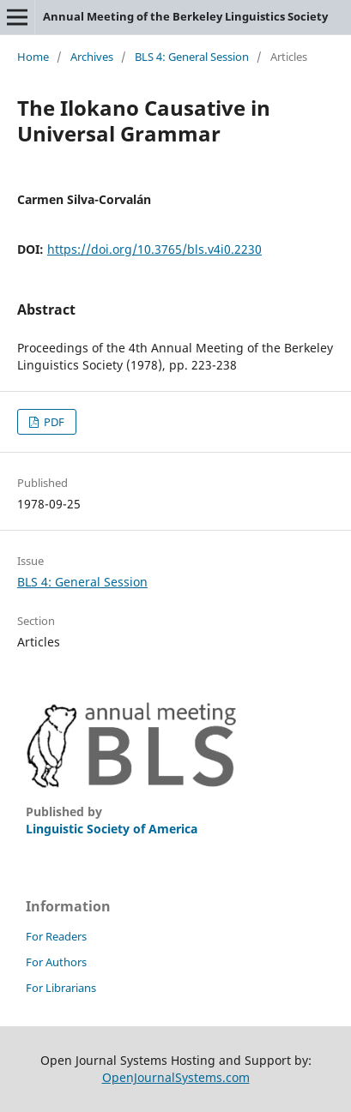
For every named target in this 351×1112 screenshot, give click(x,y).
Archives (91, 56)
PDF (52, 422)
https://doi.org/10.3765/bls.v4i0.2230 (154, 249)
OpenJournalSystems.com (176, 1077)
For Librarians (61, 987)
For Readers (56, 936)
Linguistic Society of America (111, 828)
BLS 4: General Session (192, 56)
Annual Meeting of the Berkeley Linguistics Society (185, 16)
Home (33, 56)
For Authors (56, 962)
